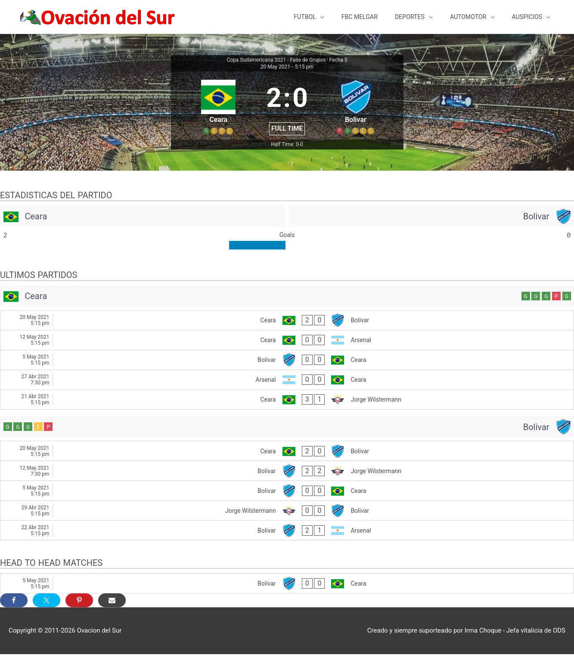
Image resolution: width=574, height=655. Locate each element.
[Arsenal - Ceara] (287, 380)
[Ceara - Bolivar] (287, 321)
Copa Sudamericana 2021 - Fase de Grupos (276, 61)
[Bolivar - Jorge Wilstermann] (287, 471)
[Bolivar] (431, 217)
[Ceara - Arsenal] (287, 341)
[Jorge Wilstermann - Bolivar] (287, 511)
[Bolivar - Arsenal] (287, 531)
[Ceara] (142, 217)
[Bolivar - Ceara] (287, 361)
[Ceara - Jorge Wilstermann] (287, 400)
